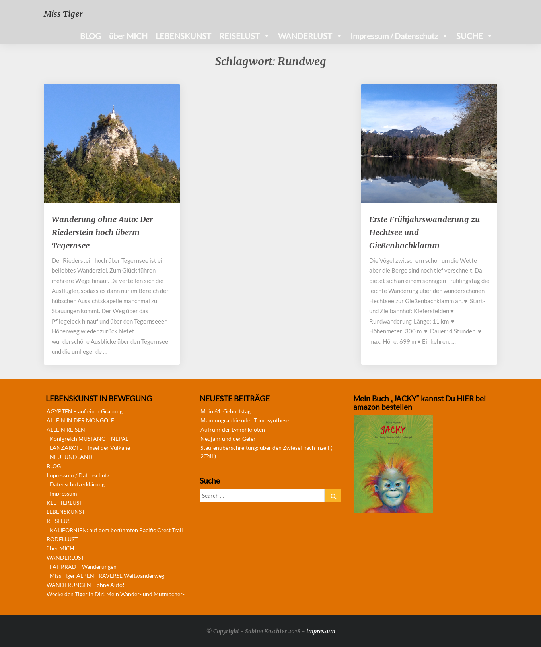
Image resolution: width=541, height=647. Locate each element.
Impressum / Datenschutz (394, 36)
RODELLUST (62, 539)
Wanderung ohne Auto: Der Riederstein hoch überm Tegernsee (102, 232)
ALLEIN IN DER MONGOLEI (81, 420)
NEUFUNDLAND (71, 456)
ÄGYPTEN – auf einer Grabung (85, 411)
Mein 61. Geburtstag (225, 411)
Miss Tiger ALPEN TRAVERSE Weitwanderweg (107, 575)
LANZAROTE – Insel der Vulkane (90, 447)
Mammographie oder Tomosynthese (244, 420)
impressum (320, 631)
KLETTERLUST (64, 502)
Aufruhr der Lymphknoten (232, 429)
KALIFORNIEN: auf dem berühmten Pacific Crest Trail (116, 530)
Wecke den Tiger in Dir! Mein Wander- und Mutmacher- (116, 594)
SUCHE (469, 36)
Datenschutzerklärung (77, 484)
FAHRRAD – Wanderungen (83, 566)
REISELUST (239, 36)
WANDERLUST (305, 36)
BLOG (90, 36)
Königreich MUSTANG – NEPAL (89, 438)
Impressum (63, 493)
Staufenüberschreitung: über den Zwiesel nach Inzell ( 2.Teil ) (266, 451)
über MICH (128, 36)
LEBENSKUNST (183, 36)
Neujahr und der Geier (228, 438)
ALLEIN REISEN (66, 429)
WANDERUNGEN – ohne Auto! (86, 584)
